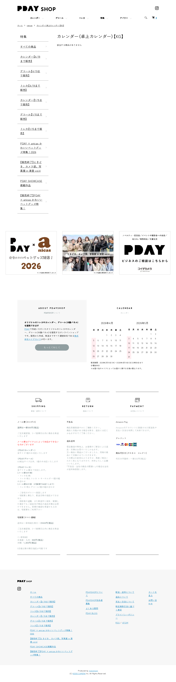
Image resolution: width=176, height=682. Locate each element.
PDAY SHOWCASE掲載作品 (31, 183)
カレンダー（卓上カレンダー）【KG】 (50, 25)
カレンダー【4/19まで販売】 (30, 59)
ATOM (125, 622)
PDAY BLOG (91, 613)
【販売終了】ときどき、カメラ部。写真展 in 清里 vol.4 (31, 166)
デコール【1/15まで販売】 (31, 117)
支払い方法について (125, 601)
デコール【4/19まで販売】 (30, 73)
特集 (102, 18)
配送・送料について (125, 592)
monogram (93, 670)
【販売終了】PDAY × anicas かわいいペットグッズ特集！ (31, 201)
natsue (29, 25)
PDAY (27, 329)
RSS (118, 622)
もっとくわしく (52, 347)
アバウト (124, 18)
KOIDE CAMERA (79, 673)
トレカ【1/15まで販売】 (31, 131)
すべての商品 (28, 46)
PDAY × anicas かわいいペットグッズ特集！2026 (31, 148)
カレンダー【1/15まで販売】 (31, 102)
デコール (59, 18)
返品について (122, 596)
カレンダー (35, 18)
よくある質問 (92, 608)
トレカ (82, 18)
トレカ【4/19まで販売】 (30, 88)
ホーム (20, 25)
